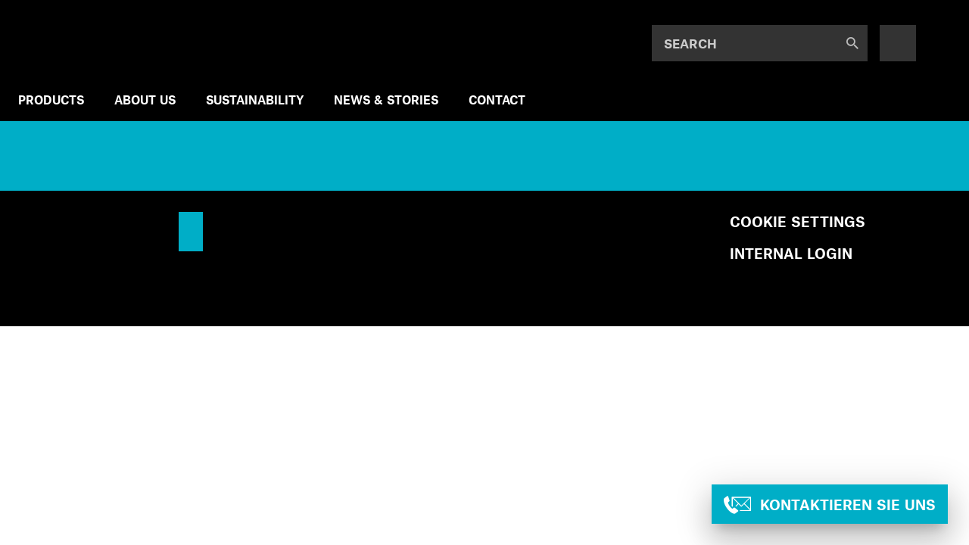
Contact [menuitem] (497, 99)
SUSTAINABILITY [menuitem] (255, 99)
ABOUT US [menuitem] (145, 99)
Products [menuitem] (51, 99)
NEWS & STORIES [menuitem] (386, 99)
